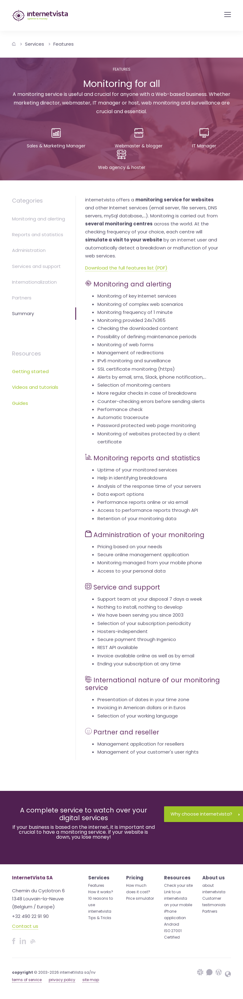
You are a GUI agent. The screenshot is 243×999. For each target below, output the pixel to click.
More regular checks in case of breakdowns (146, 393)
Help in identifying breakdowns (132, 478)
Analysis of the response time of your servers (149, 486)
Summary (23, 313)
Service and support (126, 587)
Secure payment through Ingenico (136, 639)
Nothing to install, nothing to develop (140, 607)
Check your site (178, 885)
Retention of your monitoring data (136, 518)
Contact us (25, 926)
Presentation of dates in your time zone (143, 699)
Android (171, 924)
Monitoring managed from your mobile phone (149, 562)
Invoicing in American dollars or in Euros (141, 707)
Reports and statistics (37, 234)
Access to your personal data (131, 571)
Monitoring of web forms (125, 344)
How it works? (100, 891)
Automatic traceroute (123, 417)
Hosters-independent (122, 631)
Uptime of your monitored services (137, 470)
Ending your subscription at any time (139, 663)
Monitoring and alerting (38, 219)
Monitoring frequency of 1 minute (135, 312)
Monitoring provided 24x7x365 (131, 320)
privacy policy (62, 979)
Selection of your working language (137, 716)
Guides (20, 403)
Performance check (119, 409)
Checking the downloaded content (137, 328)
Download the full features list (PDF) (126, 268)
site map (90, 979)
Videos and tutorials (35, 387)
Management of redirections (130, 352)
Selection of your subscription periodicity (144, 623)
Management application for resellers (140, 744)
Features (63, 44)
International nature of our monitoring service (152, 684)
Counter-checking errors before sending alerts (151, 401)
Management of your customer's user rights (148, 752)
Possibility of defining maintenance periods (146, 336)
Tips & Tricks (99, 917)
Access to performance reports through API (147, 510)
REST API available (117, 647)
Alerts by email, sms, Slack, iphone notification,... (151, 377)
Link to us (172, 891)
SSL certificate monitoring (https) (136, 369)
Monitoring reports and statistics (146, 458)
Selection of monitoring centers (134, 385)
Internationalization (34, 282)
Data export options (120, 494)
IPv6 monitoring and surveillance (134, 360)
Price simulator (140, 898)
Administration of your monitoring (148, 534)
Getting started (30, 371)
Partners (21, 297)
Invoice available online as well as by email (145, 655)
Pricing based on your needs (129, 546)
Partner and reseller (126, 732)
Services (34, 44)
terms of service (27, 979)
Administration (29, 250)
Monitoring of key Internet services (136, 296)
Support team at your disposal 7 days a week (149, 599)
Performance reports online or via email (142, 502)
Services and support (36, 266)
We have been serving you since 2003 (140, 615)
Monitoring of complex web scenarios (140, 304)
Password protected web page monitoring (146, 425)
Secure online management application (143, 554)
